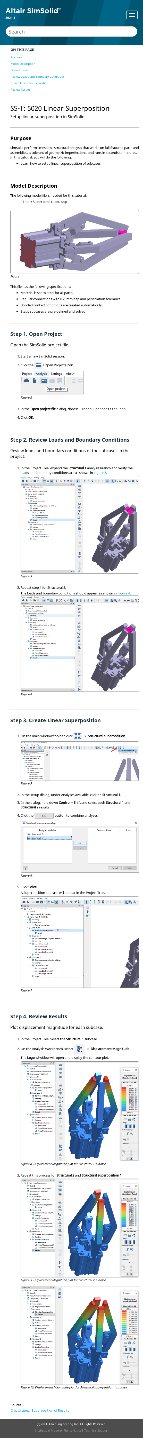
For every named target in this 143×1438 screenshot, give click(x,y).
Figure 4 (123, 593)
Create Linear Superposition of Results (40, 1410)
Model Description (23, 64)
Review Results (20, 89)
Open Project (19, 70)
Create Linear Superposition (29, 83)
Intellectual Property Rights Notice (58, 1430)
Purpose (16, 57)
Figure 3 (100, 472)
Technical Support (96, 1430)
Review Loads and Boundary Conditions (37, 76)
